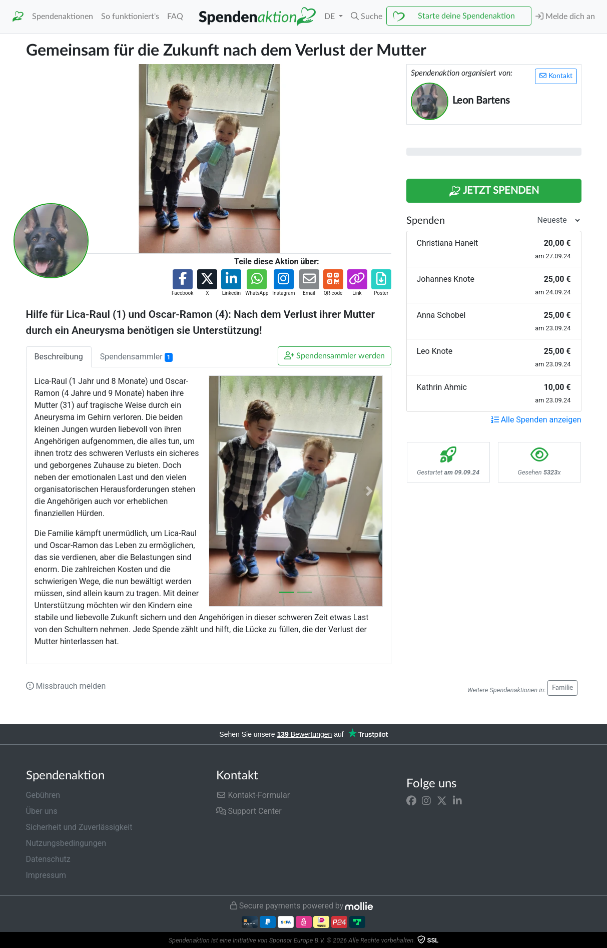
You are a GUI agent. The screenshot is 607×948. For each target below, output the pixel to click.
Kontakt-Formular (253, 795)
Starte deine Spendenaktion (466, 16)
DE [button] (330, 17)
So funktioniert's (130, 17)
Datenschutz (48, 859)
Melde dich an (565, 16)
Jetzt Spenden (494, 191)
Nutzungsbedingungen (66, 843)
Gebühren (43, 795)
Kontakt (555, 76)
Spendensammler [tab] (136, 357)
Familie (562, 687)
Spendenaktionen (62, 17)
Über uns (42, 811)
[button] (366, 17)
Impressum (46, 875)
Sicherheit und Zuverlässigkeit (79, 827)
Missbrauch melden (66, 686)
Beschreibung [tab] (59, 356)
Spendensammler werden (334, 355)
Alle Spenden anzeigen (536, 419)
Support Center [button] (249, 811)
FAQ (175, 17)
